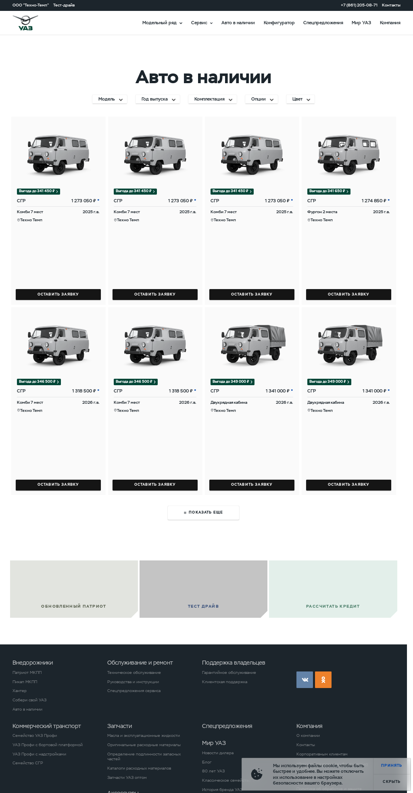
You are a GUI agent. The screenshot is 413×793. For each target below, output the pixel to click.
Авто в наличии (238, 22)
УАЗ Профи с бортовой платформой (48, 745)
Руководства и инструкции (133, 682)
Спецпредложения (323, 22)
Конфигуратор (279, 22)
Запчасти (119, 726)
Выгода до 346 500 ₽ (37, 382)
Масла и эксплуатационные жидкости (143, 735)
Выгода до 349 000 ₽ (231, 382)
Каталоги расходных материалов (139, 768)
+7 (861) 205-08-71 (359, 5)
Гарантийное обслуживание (229, 672)
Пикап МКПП (25, 682)
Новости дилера (218, 753)
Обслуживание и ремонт (140, 662)
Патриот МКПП (27, 672)
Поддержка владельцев (233, 662)
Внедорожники (33, 662)
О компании (308, 735)
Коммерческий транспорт (47, 726)
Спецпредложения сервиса (134, 690)
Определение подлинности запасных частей (144, 757)
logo (33, 22)
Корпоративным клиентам (322, 754)
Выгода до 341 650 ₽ (327, 191)
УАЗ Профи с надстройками (39, 754)
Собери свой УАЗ (29, 700)
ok (323, 679)
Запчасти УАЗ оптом (127, 777)
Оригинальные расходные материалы (144, 745)
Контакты (391, 5)
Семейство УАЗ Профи (35, 735)
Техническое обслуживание (134, 672)
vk (304, 679)
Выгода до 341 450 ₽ (37, 191)
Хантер (20, 690)
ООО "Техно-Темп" (31, 5)
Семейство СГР (28, 763)
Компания (390, 22)
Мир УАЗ (361, 22)
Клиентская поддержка (224, 682)
